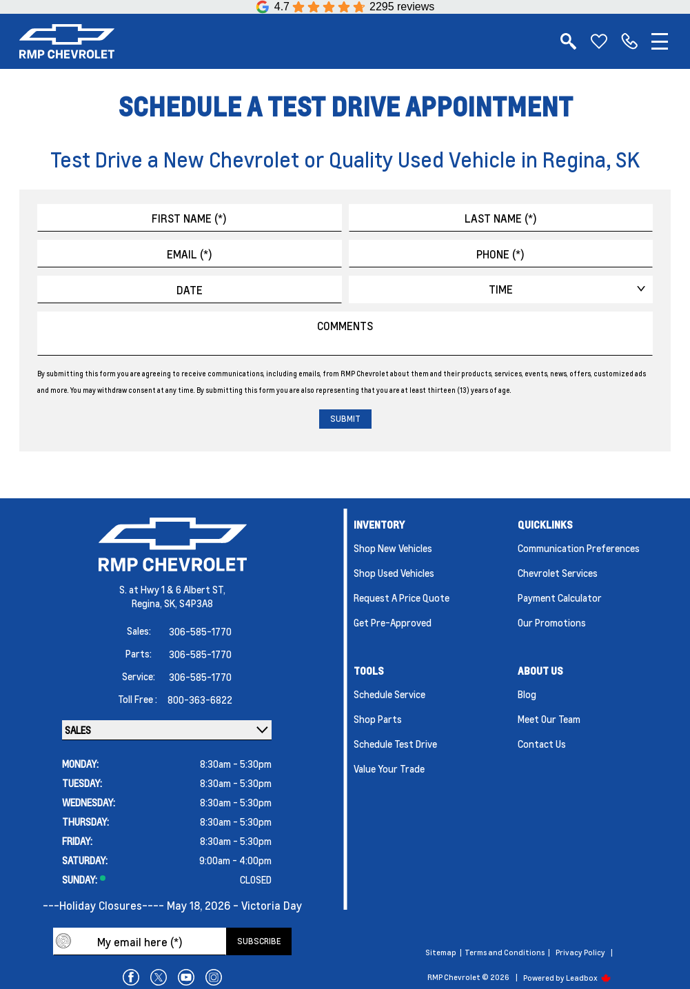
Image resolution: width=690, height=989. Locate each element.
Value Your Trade (389, 768)
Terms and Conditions (505, 952)
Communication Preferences (579, 548)
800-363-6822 (200, 699)
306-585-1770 (200, 631)
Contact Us (542, 743)
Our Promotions (552, 622)
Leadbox (588, 978)
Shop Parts (378, 719)
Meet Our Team (549, 719)
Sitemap (440, 952)
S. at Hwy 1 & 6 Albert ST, (172, 589)
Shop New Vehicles (393, 548)
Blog (527, 694)
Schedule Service (389, 694)
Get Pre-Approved (393, 622)
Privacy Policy (580, 952)
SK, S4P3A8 (188, 603)
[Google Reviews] (345, 7)
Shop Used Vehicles (394, 573)
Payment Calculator (560, 597)
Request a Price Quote (401, 597)
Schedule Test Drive (395, 743)
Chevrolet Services (558, 573)
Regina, (148, 603)
